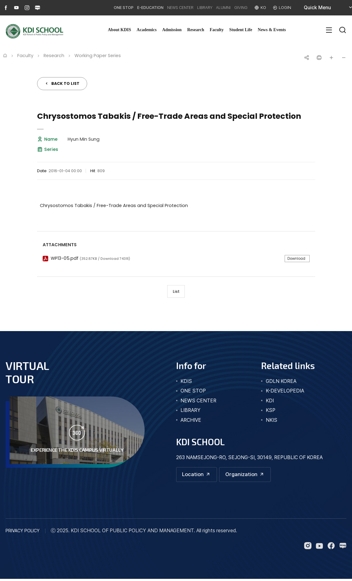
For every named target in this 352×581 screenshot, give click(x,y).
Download (295, 258)
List (176, 292)
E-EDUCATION (126, 7)
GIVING (236, 7)
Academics (147, 29)
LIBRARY (192, 7)
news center (198, 402)
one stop (193, 392)
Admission (172, 29)
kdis (186, 382)
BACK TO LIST (65, 83)
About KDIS (119, 29)
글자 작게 (343, 57)
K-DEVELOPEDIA (285, 392)
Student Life (240, 29)
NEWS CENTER (162, 7)
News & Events (272, 29)
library (190, 411)
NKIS (271, 421)
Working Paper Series (97, 55)
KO (261, 7)
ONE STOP (94, 7)
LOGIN (284, 7)
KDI (270, 402)
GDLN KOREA (281, 382)
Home (5, 55)
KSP (270, 411)
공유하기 (306, 57)
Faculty (217, 29)
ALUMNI (215, 7)
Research (195, 29)
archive (190, 421)
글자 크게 (331, 57)
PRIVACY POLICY (23, 532)
